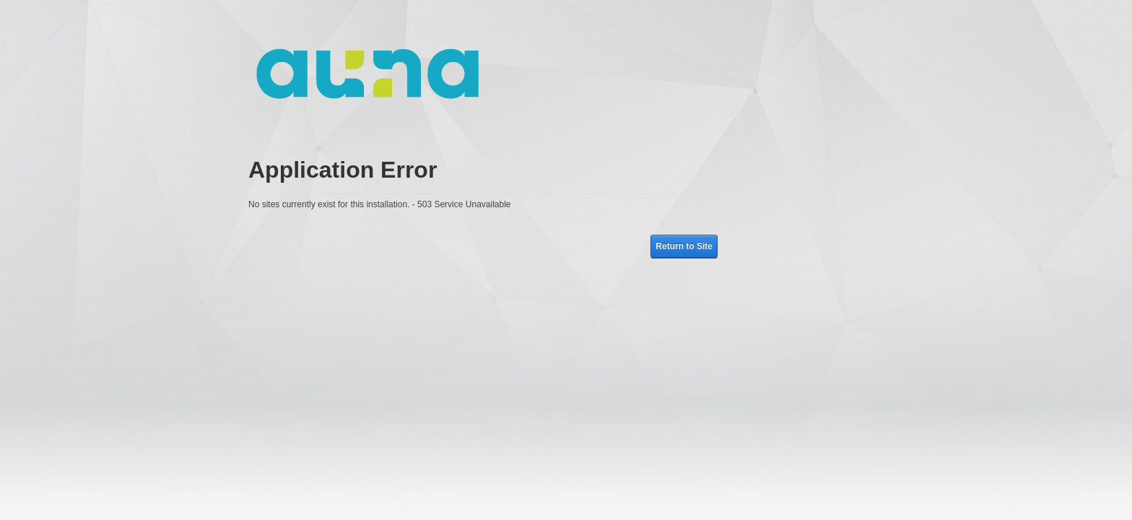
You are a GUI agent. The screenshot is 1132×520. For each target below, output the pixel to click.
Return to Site (684, 246)
